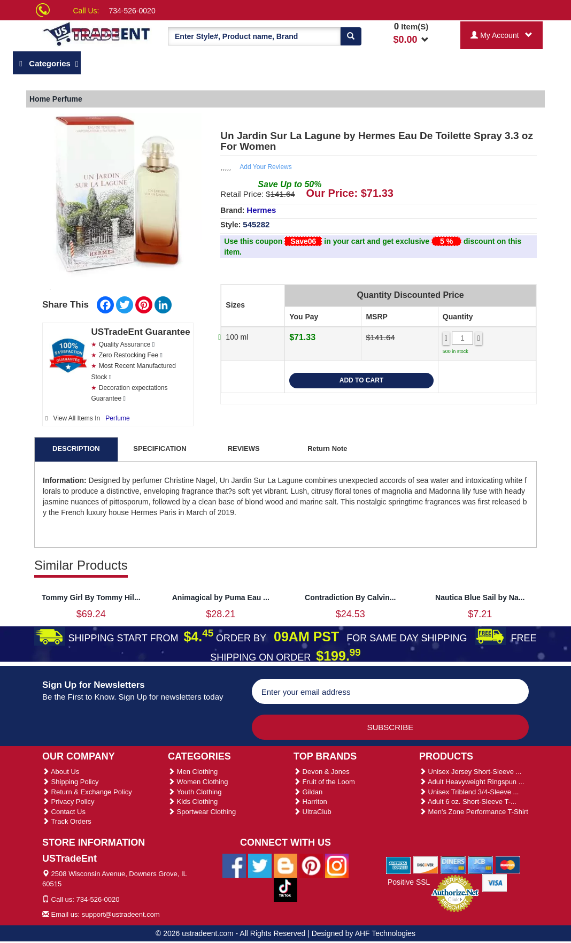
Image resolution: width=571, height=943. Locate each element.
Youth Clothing (194, 792)
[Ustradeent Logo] (97, 33)
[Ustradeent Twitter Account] (260, 865)
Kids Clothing (193, 802)
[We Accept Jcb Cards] (480, 864)
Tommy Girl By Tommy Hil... (91, 597)
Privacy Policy (68, 802)
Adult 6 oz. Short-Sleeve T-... (467, 802)
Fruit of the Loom (324, 782)
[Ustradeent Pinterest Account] (311, 865)
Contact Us (64, 812)
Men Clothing (193, 772)
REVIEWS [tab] (244, 448)
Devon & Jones (322, 772)
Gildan (308, 792)
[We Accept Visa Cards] (494, 882)
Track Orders (66, 821)
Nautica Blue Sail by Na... (479, 597)
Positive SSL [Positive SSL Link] (409, 882)
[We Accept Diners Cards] (453, 864)
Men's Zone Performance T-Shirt (473, 812)
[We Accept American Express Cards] (398, 864)
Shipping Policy (70, 782)
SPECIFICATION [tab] (159, 448)
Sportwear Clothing (202, 812)
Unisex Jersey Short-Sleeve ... (470, 772)
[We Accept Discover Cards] (425, 864)
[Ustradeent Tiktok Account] (285, 889)
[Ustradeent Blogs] (285, 865)
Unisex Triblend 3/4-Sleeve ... (469, 792)
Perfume (117, 418)
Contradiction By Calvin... (350, 597)
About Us (60, 772)
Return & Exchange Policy (87, 792)
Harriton (310, 802)
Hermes (261, 209)
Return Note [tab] (327, 448)
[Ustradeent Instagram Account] (337, 865)
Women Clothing (198, 782)
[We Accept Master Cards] (507, 864)
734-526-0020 (132, 10)
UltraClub (312, 812)
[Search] (350, 36)
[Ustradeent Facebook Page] (234, 865)
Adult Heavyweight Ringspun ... (471, 782)
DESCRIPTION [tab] (76, 448)
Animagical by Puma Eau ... (220, 597)
